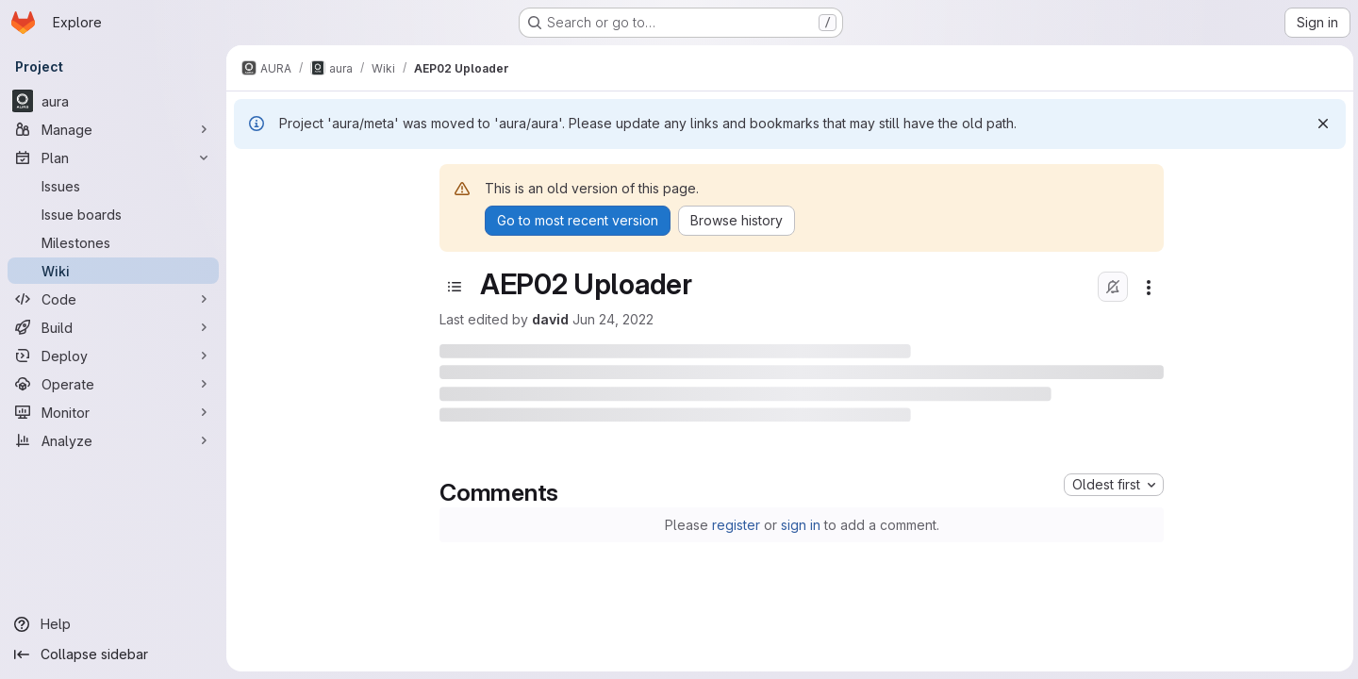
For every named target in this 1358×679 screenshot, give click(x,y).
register (734, 525)
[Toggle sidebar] (454, 287)
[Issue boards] (113, 214)
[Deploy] (113, 355)
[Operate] (113, 384)
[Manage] (113, 129)
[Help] (113, 624)
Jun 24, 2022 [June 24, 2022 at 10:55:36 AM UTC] (612, 319)
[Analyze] (113, 440)
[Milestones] (113, 242)
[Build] (113, 327)
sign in (799, 525)
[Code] (113, 299)
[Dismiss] (1320, 123)
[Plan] (113, 157)
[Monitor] (113, 412)
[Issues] (113, 186)
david (549, 319)
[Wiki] (113, 270)
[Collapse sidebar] (113, 654)
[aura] (113, 101)
